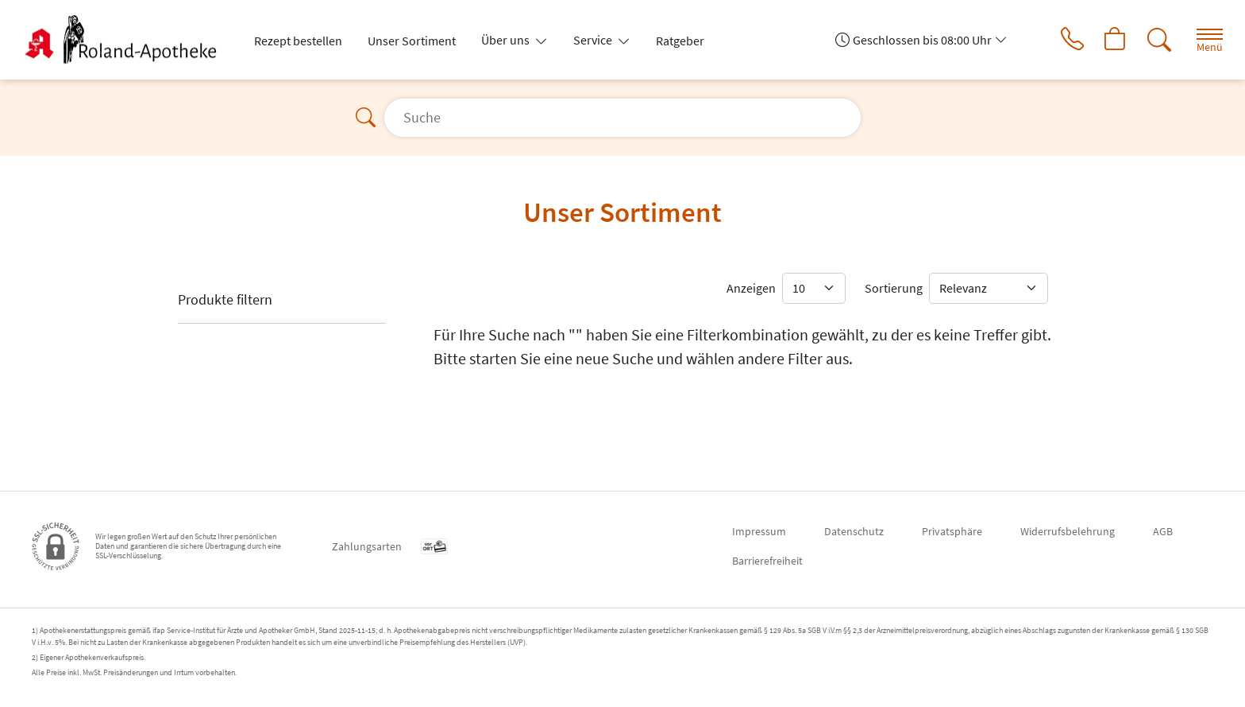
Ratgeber (680, 41)
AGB (1163, 531)
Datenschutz (854, 531)
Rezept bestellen (298, 41)
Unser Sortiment (412, 41)
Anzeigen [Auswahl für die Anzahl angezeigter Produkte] (751, 288)
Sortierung (894, 288)
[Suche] (1157, 39)
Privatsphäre (952, 531)
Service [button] (594, 40)
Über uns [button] (506, 40)
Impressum (759, 531)
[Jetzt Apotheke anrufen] (1069, 39)
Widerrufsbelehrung (1067, 531)
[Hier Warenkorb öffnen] (1113, 39)
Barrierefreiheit (767, 561)
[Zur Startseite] (129, 40)
